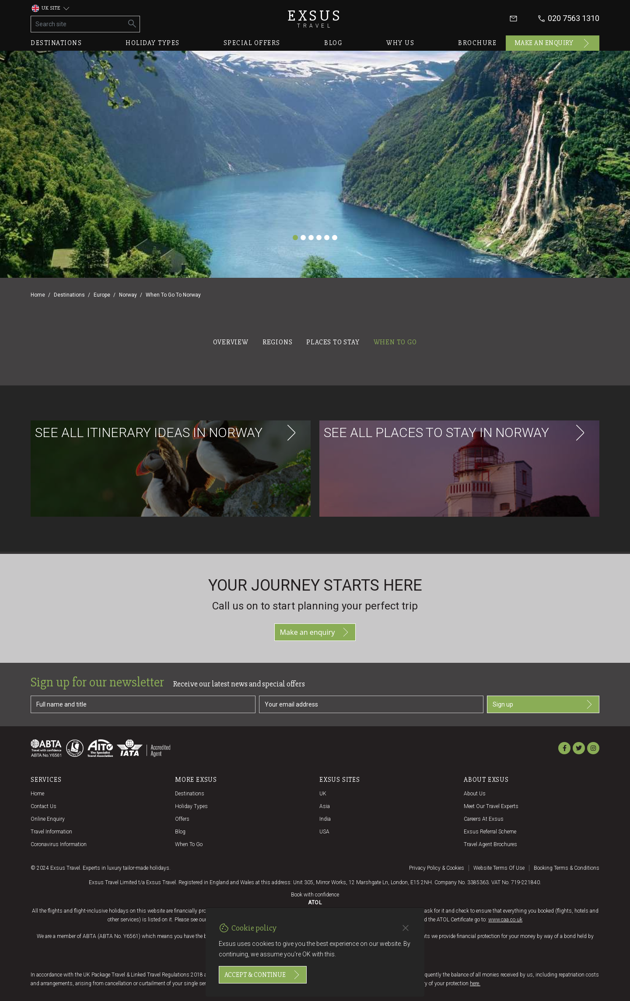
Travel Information (51, 832)
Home (38, 295)
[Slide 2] (303, 237)
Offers (182, 819)
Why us (400, 43)
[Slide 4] (319, 237)
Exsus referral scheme (490, 832)
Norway (128, 295)
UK (322, 794)
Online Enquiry (48, 819)
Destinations (56, 43)
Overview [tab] (230, 342)
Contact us (43, 806)
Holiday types (153, 43)
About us (475, 794)
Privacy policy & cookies (436, 868)
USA (324, 832)
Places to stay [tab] (332, 342)
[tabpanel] (315, 451)
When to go (189, 844)
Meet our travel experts (491, 806)
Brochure (477, 43)
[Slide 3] (311, 237)
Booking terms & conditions (566, 868)
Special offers (252, 43)
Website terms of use (499, 868)
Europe (102, 295)
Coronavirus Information (59, 844)
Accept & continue (262, 974)
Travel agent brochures (490, 844)
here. (475, 983)
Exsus (315, 18)
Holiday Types (191, 806)
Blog (333, 43)
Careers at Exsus (484, 819)
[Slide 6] (334, 237)
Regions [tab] (277, 342)
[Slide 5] (326, 237)
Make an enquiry (552, 43)
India (325, 819)
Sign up (543, 704)
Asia (324, 806)
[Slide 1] (295, 237)
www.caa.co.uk (505, 920)
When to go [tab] (395, 342)
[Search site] (78, 24)
